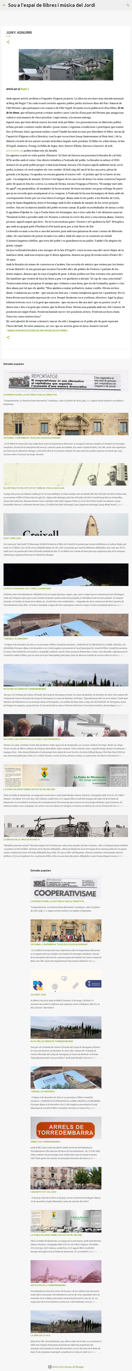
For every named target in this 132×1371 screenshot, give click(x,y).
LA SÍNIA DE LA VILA (40, 1335)
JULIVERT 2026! (38, 994)
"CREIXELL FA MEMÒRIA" (16, 639)
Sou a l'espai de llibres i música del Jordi (51, 5)
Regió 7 (24, 89)
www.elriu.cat (14, 150)
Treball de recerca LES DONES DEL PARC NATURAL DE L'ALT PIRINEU (37, 330)
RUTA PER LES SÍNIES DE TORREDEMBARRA (25, 689)
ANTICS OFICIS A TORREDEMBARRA (48, 1285)
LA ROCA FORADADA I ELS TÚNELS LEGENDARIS (27, 588)
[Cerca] (99, 5)
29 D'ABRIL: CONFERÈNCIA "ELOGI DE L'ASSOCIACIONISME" (32, 438)
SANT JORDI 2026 (12, 538)
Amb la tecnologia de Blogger (66, 1367)
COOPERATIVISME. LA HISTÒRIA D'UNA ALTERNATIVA (30, 395)
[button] (8, 42)
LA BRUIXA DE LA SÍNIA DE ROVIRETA (22, 839)
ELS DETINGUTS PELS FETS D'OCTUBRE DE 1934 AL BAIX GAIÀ (34, 488)
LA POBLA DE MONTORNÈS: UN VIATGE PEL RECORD (29, 789)
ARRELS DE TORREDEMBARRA (45, 1142)
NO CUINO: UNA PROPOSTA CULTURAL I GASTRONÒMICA (32, 739)
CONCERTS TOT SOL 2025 (43, 1192)
